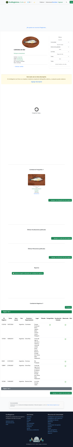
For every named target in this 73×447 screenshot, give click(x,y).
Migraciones (30, 425)
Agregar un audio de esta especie (61, 238)
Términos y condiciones (33, 430)
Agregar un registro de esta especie (61, 393)
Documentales (30, 423)
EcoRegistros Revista (53, 420)
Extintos (50, 426)
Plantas (29, 418)
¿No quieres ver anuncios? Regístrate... (36, 27)
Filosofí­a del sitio (10, 422)
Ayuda (28, 428)
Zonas (49, 428)
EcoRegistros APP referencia (55, 418)
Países (49, 423)
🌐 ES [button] (29, 2)
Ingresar (60, 2)
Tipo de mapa (60, 44)
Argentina (36, 191)
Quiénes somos (10, 421)
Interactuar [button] (48, 2)
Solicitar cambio (18, 66)
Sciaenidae (19, 57)
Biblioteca (50, 421)
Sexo (60, 49)
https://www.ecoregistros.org (53, 405)
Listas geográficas (52, 430)
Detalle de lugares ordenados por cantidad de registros (28, 273)
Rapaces (50, 433)
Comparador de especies (54, 425)
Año (60, 59)
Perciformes (20, 58)
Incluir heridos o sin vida (60, 64)
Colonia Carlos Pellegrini (36, 188)
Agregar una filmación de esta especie (60, 257)
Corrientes (36, 190)
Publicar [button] (42, 2)
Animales (29, 416)
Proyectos (29, 426)
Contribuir (55, 2)
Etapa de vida (60, 54)
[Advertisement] (36, 15)
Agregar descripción (36, 82)
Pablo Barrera (36, 193)
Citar (7, 424)
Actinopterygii (20, 60)
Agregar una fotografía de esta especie (60, 200)
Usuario (60, 39)
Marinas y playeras (52, 431)
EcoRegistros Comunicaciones (55, 416)
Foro (28, 421)
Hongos (29, 420)
